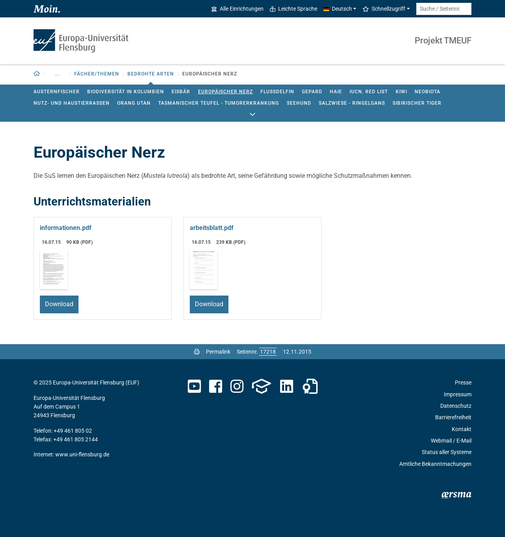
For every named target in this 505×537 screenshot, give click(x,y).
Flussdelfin (277, 91)
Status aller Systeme (446, 452)
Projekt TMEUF (443, 40)
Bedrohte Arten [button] (150, 74)
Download (59, 304)
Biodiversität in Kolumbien (125, 91)
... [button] (57, 74)
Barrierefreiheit (453, 417)
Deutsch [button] (338, 9)
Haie (336, 91)
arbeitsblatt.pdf (212, 228)
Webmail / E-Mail (451, 440)
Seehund (299, 103)
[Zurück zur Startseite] (37, 74)
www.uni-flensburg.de (82, 454)
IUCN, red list (369, 91)
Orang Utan (134, 103)
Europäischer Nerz (225, 91)
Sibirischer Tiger (417, 103)
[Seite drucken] (197, 352)
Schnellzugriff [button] (384, 9)
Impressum (457, 394)
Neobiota (427, 91)
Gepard (312, 91)
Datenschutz (455, 406)
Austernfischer (57, 91)
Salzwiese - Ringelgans (352, 103)
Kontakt (461, 429)
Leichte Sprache (293, 9)
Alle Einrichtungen (237, 9)
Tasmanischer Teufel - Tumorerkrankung (218, 103)
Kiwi (401, 91)
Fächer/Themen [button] (96, 74)
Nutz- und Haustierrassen (72, 103)
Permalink (218, 352)
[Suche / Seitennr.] (443, 9)
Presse (463, 382)
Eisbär (181, 91)
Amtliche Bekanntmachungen (435, 464)
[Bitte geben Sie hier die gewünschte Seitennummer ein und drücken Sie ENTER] (268, 352)
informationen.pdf (66, 228)
